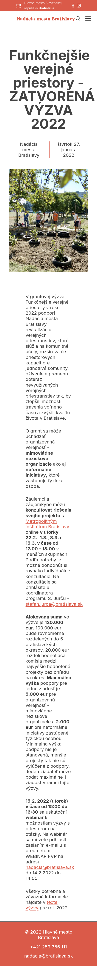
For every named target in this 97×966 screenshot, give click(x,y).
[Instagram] (79, 6)
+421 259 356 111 (48, 947)
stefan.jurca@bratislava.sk (54, 604)
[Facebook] (73, 6)
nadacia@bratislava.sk (50, 867)
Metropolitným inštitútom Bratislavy (47, 523)
